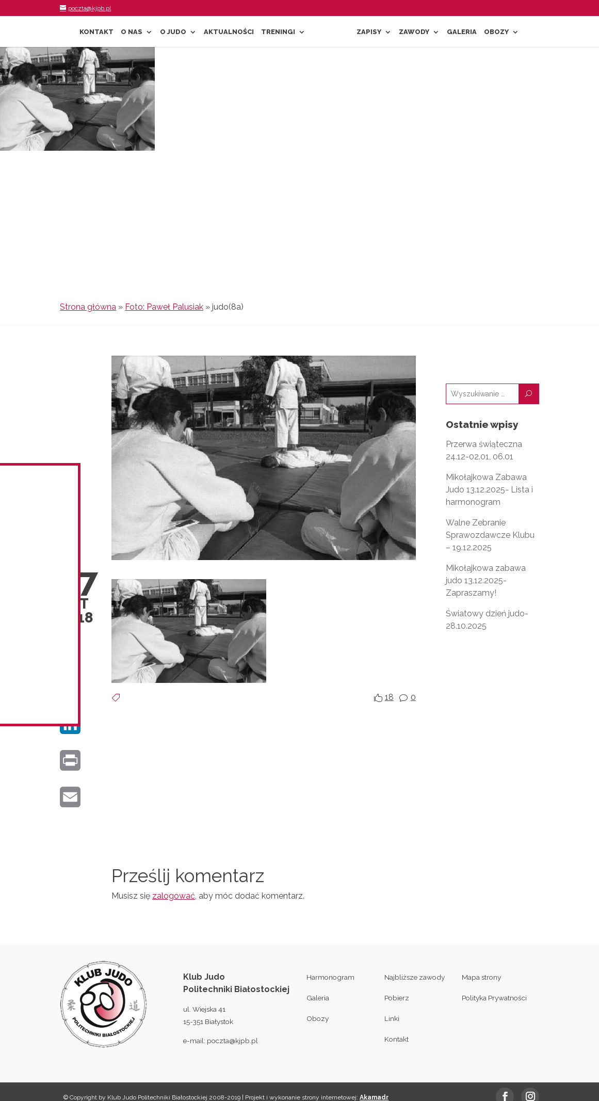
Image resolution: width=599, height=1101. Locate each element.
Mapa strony (481, 977)
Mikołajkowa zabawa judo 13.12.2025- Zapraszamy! (486, 580)
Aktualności (229, 32)
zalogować (173, 896)
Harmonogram (330, 977)
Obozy (496, 32)
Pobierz (396, 998)
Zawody (414, 32)
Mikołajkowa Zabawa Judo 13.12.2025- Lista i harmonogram (489, 489)
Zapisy (369, 32)
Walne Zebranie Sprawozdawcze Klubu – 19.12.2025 (490, 535)
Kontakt (96, 32)
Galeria (462, 32)
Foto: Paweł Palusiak (164, 307)
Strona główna (88, 307)
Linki (391, 1018)
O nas (131, 32)
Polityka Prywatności (494, 998)
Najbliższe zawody (414, 977)
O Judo (173, 32)
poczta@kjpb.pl (232, 1040)
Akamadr (374, 1097)
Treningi (278, 32)
